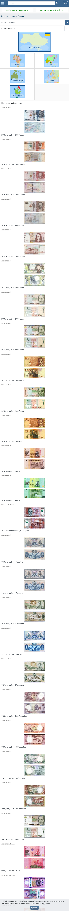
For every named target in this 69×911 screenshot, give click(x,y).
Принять (34, 908)
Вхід (65, 3)
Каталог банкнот (18, 16)
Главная (4, 16)
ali (10, 107)
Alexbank (12, 446)
